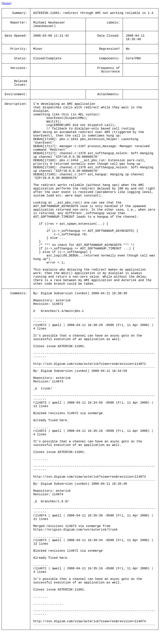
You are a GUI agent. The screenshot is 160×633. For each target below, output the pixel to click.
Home (6, 3)
